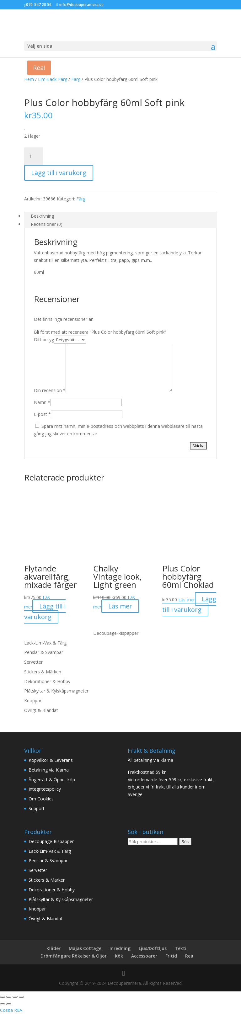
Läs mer (186, 600)
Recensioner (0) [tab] (46, 224)
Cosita (6, 1010)
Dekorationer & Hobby (47, 681)
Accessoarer (144, 956)
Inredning (120, 948)
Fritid (171, 956)
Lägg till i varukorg (58, 172)
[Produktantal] (33, 156)
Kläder (53, 948)
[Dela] (15, 997)
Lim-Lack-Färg (52, 79)
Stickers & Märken (42, 672)
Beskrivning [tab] (42, 216)
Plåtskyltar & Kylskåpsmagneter (56, 691)
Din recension (50, 390)
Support (37, 808)
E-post (42, 414)
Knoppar (32, 700)
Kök (119, 956)
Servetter (33, 662)
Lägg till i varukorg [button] (45, 611)
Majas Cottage (85, 948)
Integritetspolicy (45, 789)
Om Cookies (41, 799)
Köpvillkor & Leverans (51, 760)
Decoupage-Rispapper (115, 633)
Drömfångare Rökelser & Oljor (73, 956)
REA (18, 1010)
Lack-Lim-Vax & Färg (45, 643)
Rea (189, 956)
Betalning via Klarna (49, 770)
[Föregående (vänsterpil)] (2, 1004)
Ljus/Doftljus (153, 948)
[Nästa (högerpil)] (8, 1004)
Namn (42, 402)
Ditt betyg (44, 339)
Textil (181, 948)
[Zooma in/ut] (2, 997)
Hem (29, 79)
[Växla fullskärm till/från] (8, 997)
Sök (185, 841)
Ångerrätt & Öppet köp (52, 780)
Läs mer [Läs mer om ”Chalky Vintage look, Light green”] (120, 606)
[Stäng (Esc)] (21, 997)
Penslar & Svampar (43, 652)
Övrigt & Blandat (41, 710)
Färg (75, 79)
